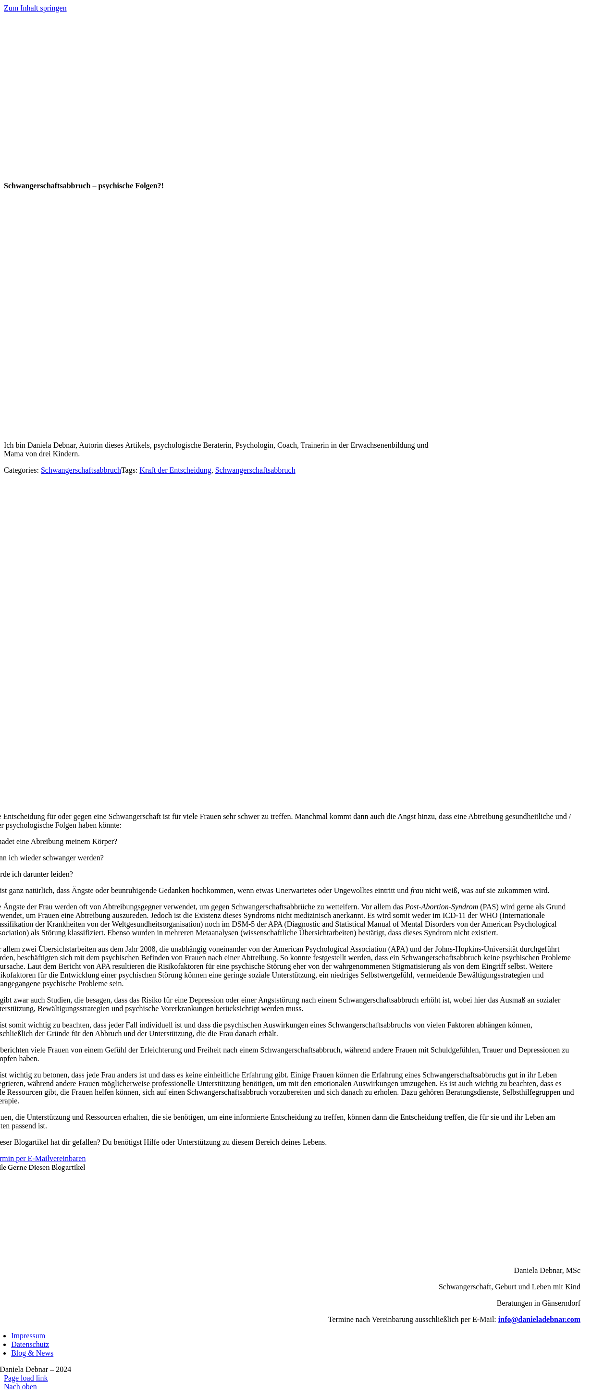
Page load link (26, 1378)
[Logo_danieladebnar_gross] (284, 176)
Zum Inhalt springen (35, 8)
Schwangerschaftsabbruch (81, 470)
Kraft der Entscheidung (175, 470)
